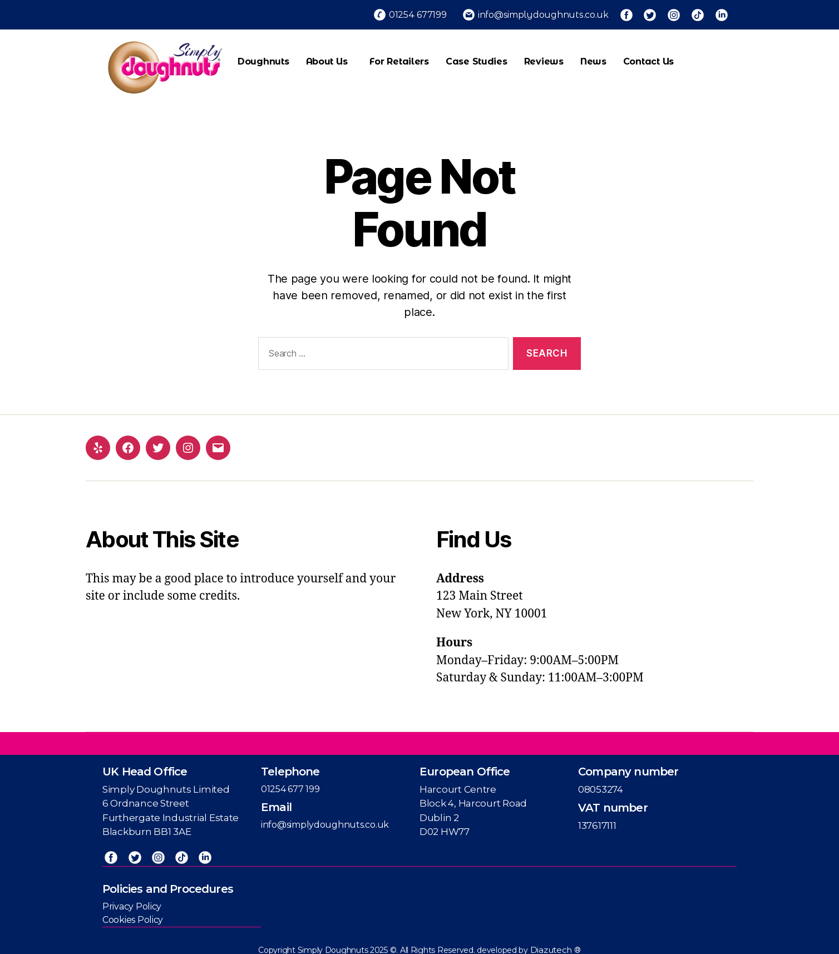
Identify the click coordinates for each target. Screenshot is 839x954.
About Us (329, 56)
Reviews (544, 56)
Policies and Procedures (167, 881)
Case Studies (476, 56)
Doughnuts (263, 56)
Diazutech (552, 943)
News (593, 56)
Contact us (648, 56)
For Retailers (399, 56)
